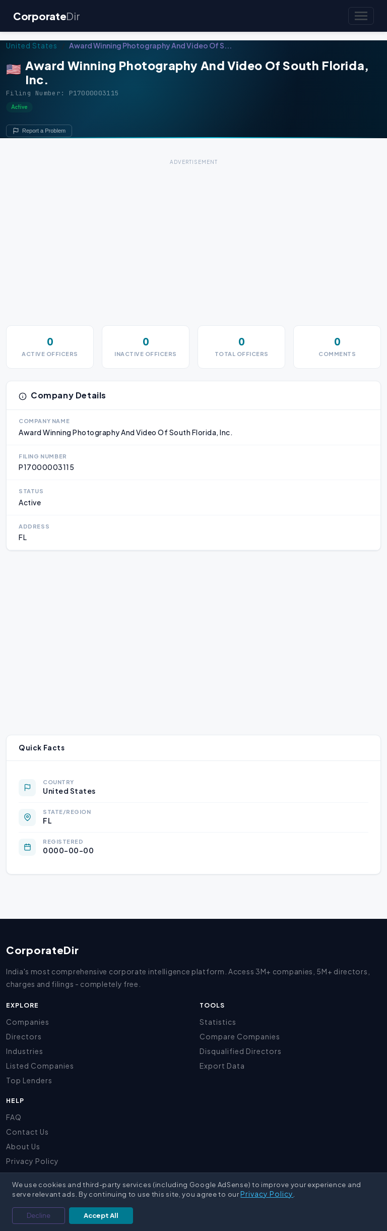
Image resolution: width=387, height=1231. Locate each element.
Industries (24, 1051)
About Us (23, 1146)
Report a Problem (39, 131)
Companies (27, 1021)
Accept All (101, 1215)
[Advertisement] (193, 238)
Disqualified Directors (241, 1051)
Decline (38, 1215)
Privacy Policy (32, 1160)
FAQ (14, 1117)
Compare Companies (240, 1036)
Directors (24, 1036)
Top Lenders (29, 1080)
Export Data (222, 1065)
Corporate (46, 16)
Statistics (218, 1021)
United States (31, 45)
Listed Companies (40, 1065)
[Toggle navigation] (361, 16)
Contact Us (27, 1131)
